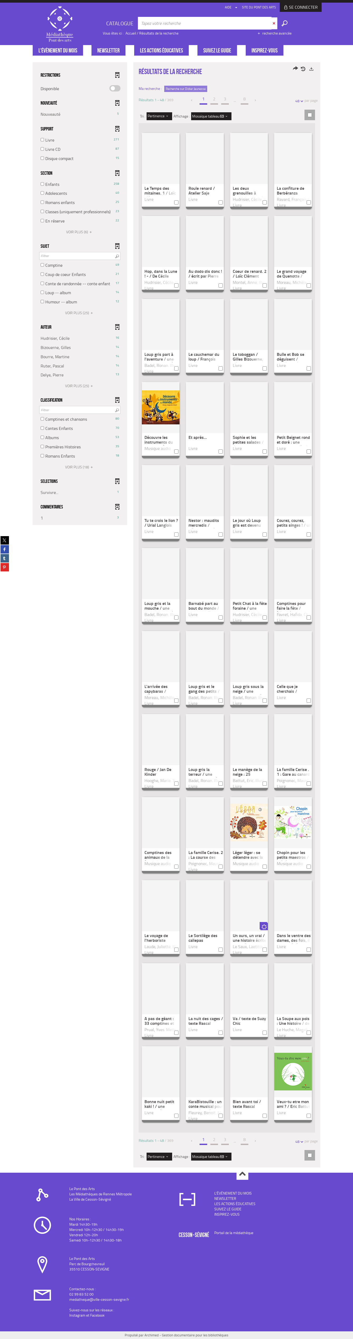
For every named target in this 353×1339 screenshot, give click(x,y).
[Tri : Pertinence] (159, 116)
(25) (79, 312)
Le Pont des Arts (82, 1188)
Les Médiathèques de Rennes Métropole (100, 1193)
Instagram (77, 1315)
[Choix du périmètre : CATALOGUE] (120, 23)
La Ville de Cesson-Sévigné (90, 1199)
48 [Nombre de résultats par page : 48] (298, 100)
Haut (242, 1174)
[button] (80, 114)
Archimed (151, 1335)
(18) (79, 466)
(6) (79, 231)
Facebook (97, 1315)
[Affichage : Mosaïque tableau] (211, 116)
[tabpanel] (177, 615)
